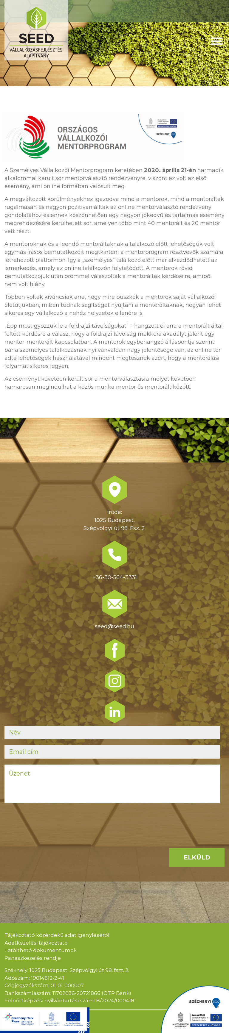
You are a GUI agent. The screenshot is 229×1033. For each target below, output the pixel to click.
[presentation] (49, 820)
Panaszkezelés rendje (32, 958)
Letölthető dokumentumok (40, 950)
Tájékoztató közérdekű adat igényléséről (56, 935)
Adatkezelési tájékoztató (36, 943)
